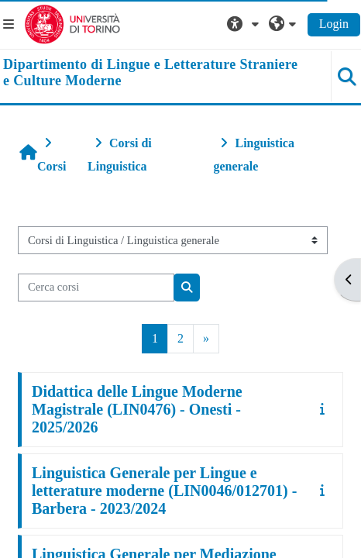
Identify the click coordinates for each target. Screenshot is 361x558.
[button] (245, 24)
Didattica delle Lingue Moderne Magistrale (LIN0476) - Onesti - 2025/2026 (137, 409)
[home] (150, 73)
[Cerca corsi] (96, 287)
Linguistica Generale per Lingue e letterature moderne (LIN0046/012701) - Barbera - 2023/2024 (164, 490)
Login (334, 23)
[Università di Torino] (72, 22)
